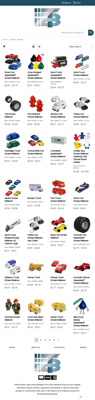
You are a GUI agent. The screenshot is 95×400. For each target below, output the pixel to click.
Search (83, 347)
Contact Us (59, 347)
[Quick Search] (73, 33)
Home (12, 347)
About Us (35, 347)
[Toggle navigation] (4, 32)
